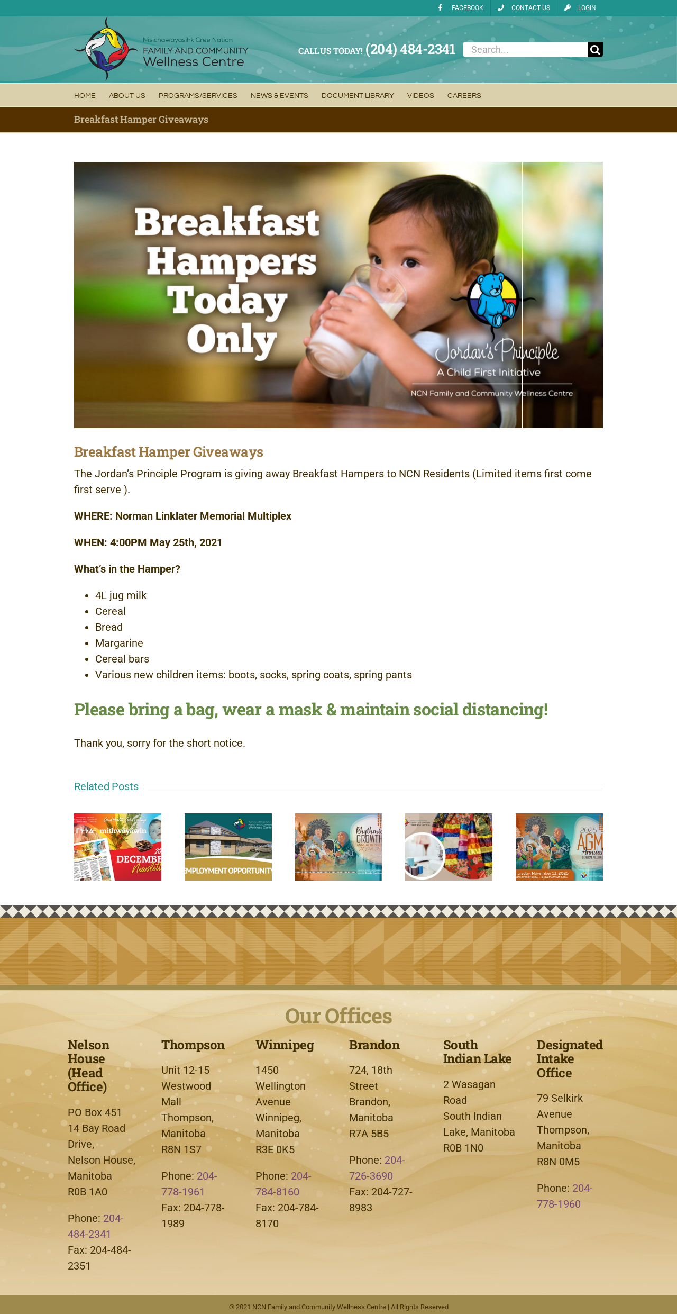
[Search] (595, 49)
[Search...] (525, 49)
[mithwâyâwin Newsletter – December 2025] (117, 819)
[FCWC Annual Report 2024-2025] (338, 819)
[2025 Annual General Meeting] (559, 819)
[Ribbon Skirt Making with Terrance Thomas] (448, 819)
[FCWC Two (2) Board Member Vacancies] (228, 819)
